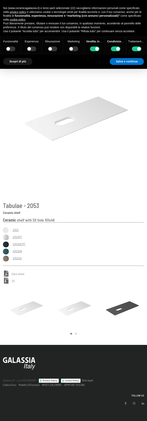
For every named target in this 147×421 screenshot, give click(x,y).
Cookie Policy (72, 380)
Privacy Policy (50, 380)
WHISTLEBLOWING (51, 384)
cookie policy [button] (17, 19)
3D (13, 281)
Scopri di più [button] (17, 61)
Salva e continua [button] (127, 61)
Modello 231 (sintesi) (29, 384)
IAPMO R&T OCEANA (74, 384)
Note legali (87, 380)
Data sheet (18, 274)
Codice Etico (9, 384)
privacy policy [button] (18, 12)
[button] (71, 334)
